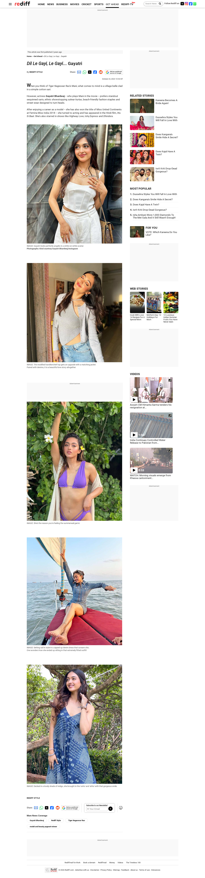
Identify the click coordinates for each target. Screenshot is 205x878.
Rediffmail (102, 862)
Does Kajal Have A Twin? (146, 204)
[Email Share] (78, 72)
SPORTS (98, 4)
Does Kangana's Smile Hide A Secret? (153, 199)
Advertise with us (82, 870)
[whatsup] (195, 3)
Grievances (155, 870)
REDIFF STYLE (36, 72)
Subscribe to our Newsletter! (97, 805)
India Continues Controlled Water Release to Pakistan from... (147, 441)
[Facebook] (191, 3)
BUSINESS (62, 4)
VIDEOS (135, 374)
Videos (120, 862)
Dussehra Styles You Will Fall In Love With (155, 194)
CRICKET (87, 4)
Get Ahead (38, 56)
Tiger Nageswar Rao (76, 820)
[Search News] (159, 4)
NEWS (50, 4)
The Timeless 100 (133, 862)
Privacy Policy (106, 870)
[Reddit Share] (100, 72)
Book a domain (89, 862)
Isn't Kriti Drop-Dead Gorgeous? (150, 210)
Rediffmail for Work (72, 862)
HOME (41, 4)
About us (134, 870)
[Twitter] (182, 3)
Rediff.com (69, 870)
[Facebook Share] (95, 72)
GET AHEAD (112, 4)
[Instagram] (186, 3)
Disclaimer (94, 870)
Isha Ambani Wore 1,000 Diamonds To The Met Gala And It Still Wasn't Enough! (154, 216)
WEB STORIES (139, 288)
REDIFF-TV (127, 4)
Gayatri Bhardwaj (37, 820)
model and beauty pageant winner (43, 826)
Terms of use (144, 870)
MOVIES (74, 4)
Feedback (125, 870)
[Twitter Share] (89, 72)
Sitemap (116, 870)
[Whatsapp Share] (84, 72)
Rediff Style (56, 820)
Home (29, 56)
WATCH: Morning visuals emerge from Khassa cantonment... (150, 476)
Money (112, 862)
